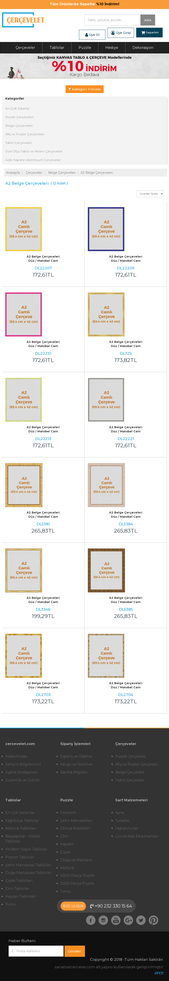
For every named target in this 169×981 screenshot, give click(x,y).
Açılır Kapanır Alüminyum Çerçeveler (33, 160)
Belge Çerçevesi (129, 772)
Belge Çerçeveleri (19, 126)
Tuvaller (122, 820)
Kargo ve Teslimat (76, 764)
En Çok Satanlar (17, 108)
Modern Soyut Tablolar (26, 849)
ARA (147, 20)
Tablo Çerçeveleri (18, 143)
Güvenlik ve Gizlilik (22, 780)
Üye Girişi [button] (121, 33)
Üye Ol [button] (92, 35)
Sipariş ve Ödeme (76, 756)
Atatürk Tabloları (20, 828)
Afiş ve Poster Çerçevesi (136, 764)
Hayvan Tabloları (20, 896)
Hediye (111, 48)
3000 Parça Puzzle (77, 883)
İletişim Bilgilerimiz (23, 764)
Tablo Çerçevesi (129, 780)
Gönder (74, 951)
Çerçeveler (25, 48)
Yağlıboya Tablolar (22, 820)
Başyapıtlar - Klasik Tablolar (22, 838)
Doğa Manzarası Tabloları (28, 873)
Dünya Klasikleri (75, 828)
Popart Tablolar (19, 857)
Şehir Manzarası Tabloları (28, 865)
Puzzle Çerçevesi (130, 756)
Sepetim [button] (150, 33)
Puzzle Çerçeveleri (19, 117)
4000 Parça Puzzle (77, 875)
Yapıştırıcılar (126, 828)
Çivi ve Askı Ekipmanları (137, 836)
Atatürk (67, 868)
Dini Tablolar (17, 888)
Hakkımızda (16, 756)
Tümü (10, 904)
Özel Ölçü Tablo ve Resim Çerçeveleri (33, 151)
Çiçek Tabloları (19, 881)
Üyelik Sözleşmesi (21, 772)
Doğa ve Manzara (76, 860)
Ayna (119, 813)
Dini (64, 836)
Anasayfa (13, 173)
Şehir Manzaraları (76, 820)
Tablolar (57, 48)
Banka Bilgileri (74, 772)
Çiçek (65, 852)
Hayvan (67, 844)
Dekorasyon (142, 48)
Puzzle (85, 48)
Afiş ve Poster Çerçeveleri (24, 134)
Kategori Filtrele (84, 89)
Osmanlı (68, 813)
